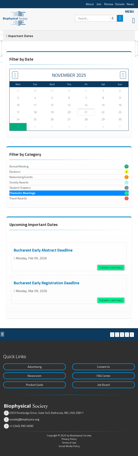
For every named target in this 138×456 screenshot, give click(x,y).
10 (126, 166)
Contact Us (103, 367)
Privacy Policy (69, 439)
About (90, 4)
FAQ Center (104, 376)
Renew (108, 4)
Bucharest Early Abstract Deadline (43, 250)
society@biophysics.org (24, 419)
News (130, 4)
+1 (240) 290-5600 (21, 426)
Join (99, 4)
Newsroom (34, 376)
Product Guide (34, 385)
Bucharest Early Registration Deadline (46, 283)
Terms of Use (69, 442)
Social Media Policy (69, 446)
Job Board (103, 385)
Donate (120, 4)
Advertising (35, 367)
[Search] (96, 18)
